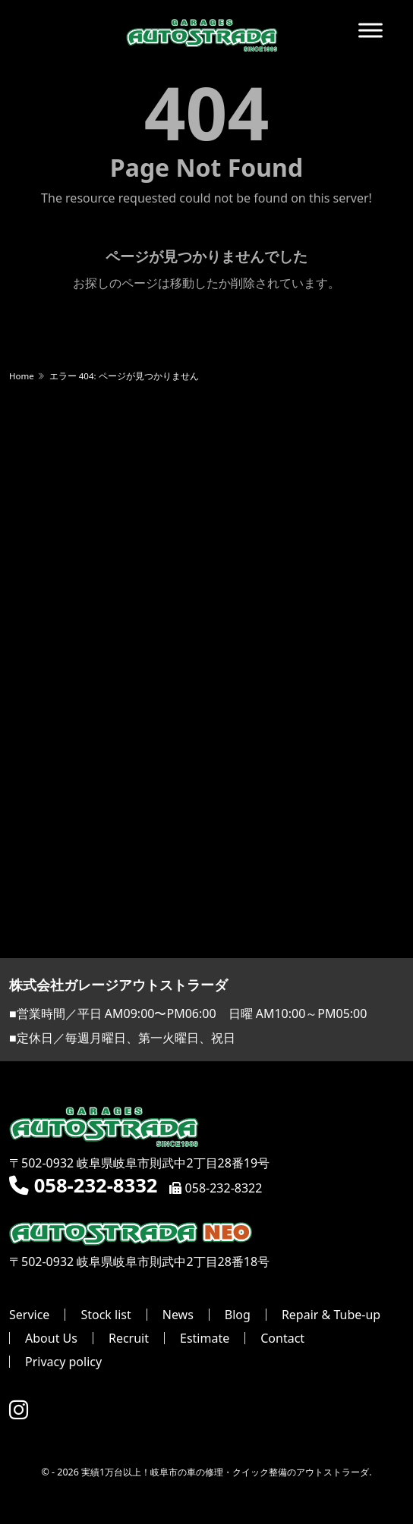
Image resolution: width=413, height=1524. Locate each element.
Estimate (204, 1338)
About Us (51, 1338)
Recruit (129, 1338)
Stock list (105, 1314)
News (178, 1314)
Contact (282, 1338)
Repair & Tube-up (331, 1314)
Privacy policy (63, 1361)
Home (21, 376)
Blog (238, 1314)
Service (29, 1314)
